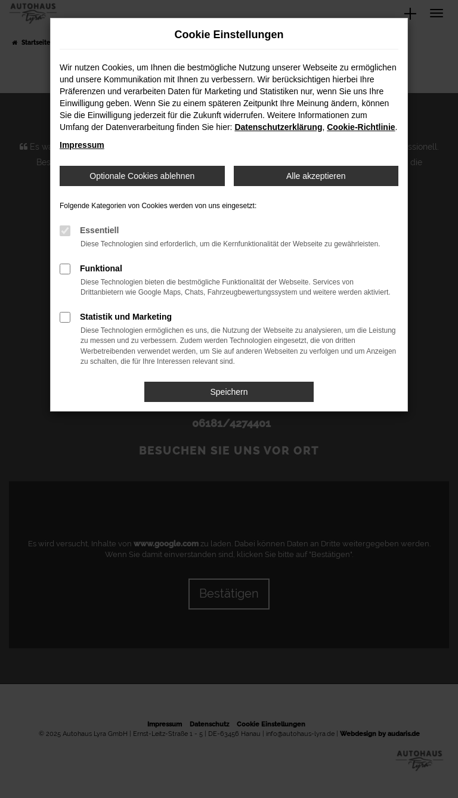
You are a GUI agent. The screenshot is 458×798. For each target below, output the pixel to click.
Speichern (228, 392)
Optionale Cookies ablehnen (141, 176)
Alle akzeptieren (316, 176)
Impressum (82, 145)
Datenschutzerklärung (278, 127)
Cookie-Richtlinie (361, 127)
